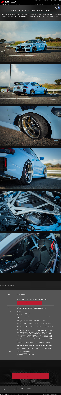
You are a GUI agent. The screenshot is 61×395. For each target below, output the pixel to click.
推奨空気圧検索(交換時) (9, 389)
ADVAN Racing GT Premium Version (35, 305)
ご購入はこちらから (31, 302)
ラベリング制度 (25, 389)
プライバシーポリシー (21, 393)
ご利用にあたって (28, 393)
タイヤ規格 (28, 385)
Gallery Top (30, 374)
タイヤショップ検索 (55, 4)
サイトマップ (46, 0)
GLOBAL (60, 0)
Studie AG (28, 319)
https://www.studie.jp (26, 350)
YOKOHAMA (21, 297)
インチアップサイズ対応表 (41, 385)
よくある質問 (18, 385)
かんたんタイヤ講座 (6, 385)
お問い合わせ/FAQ (53, 0)
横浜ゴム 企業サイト (38, 0)
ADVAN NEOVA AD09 (28, 297)
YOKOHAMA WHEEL (23, 305)
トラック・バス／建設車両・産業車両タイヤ (36, 4)
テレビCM (39, 389)
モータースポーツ (53, 389)
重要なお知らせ (55, 385)
